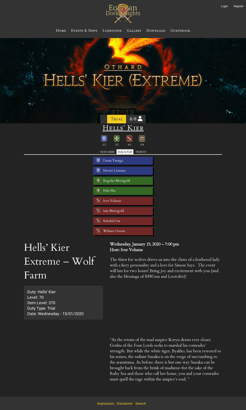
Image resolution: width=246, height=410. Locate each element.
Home (61, 30)
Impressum (105, 403)
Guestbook (180, 30)
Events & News (84, 30)
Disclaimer (125, 403)
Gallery (134, 30)
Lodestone (112, 30)
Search (140, 403)
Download (155, 30)
